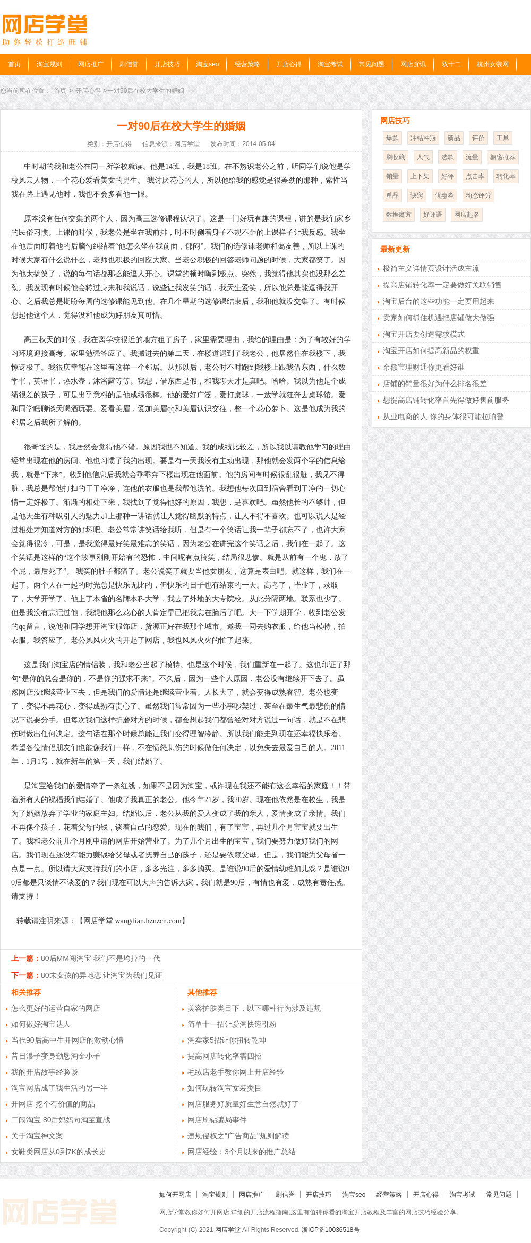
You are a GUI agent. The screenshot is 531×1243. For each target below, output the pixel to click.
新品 (454, 138)
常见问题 (371, 64)
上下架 (420, 176)
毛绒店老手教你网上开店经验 (235, 1072)
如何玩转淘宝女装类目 (224, 1088)
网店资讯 (413, 64)
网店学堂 (228, 1229)
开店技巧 (167, 64)
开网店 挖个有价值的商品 (53, 1104)
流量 (472, 157)
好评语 (432, 214)
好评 (447, 176)
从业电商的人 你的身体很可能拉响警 (443, 416)
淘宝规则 (49, 64)
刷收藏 (395, 157)
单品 (392, 195)
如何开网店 (175, 1194)
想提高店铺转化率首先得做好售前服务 (446, 400)
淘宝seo (207, 64)
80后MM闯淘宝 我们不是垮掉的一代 (100, 958)
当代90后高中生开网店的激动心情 (67, 1040)
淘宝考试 (330, 64)
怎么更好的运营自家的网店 (55, 1008)
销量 (392, 176)
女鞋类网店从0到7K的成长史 (58, 1151)
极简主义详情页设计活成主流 (431, 268)
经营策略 (247, 64)
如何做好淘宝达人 (41, 1024)
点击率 (475, 176)
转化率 (506, 176)
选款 (447, 157)
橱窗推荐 (503, 157)
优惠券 (444, 195)
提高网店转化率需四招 (224, 1056)
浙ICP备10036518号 (330, 1229)
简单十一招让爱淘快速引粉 (232, 1024)
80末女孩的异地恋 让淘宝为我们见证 (101, 975)
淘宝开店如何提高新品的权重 (431, 350)
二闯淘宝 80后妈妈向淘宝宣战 (60, 1120)
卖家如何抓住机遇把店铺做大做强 (438, 317)
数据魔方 (399, 214)
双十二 (451, 64)
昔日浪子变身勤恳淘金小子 (55, 1056)
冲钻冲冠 (423, 138)
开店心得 (289, 64)
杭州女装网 (493, 64)
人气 (423, 157)
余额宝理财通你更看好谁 (424, 367)
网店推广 (91, 64)
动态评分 (478, 195)
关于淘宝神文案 (37, 1135)
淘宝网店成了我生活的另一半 (59, 1088)
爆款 (392, 138)
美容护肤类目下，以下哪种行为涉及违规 (254, 1008)
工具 (502, 138)
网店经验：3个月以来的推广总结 (241, 1151)
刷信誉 (129, 64)
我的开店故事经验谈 (44, 1072)
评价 (478, 138)
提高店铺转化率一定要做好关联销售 (442, 284)
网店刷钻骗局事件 (217, 1120)
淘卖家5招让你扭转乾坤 (226, 1040)
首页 (14, 64)
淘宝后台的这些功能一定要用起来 (438, 301)
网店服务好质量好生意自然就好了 (243, 1104)
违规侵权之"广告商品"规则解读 (238, 1135)
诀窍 (416, 195)
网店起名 (466, 214)
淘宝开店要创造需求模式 (424, 334)
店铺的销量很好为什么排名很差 (435, 383)
